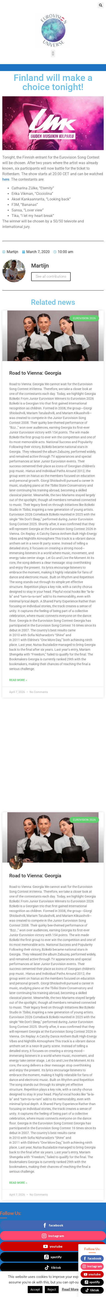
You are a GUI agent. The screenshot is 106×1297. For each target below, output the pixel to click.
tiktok (53, 1267)
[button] (101, 5)
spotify (52, 1257)
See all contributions (51, 276)
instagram (53, 1236)
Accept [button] (35, 1289)
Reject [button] (52, 1289)
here (5, 179)
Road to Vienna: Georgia (35, 373)
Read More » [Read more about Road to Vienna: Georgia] (18, 680)
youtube (52, 1246)
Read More (70, 1289)
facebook (52, 1225)
